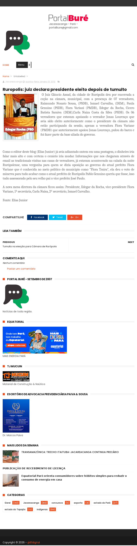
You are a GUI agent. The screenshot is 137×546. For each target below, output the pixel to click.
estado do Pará (102, 503)
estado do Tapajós (15, 510)
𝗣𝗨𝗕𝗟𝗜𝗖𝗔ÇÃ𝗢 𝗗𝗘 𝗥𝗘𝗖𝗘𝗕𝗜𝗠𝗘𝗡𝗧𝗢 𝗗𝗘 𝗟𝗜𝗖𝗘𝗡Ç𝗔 (34, 469)
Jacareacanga (31, 503)
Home (6, 65)
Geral (8, 503)
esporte (78, 503)
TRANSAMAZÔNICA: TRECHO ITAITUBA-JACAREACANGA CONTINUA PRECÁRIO (70, 453)
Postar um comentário (21, 269)
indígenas (42, 510)
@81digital (33, 543)
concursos (57, 503)
